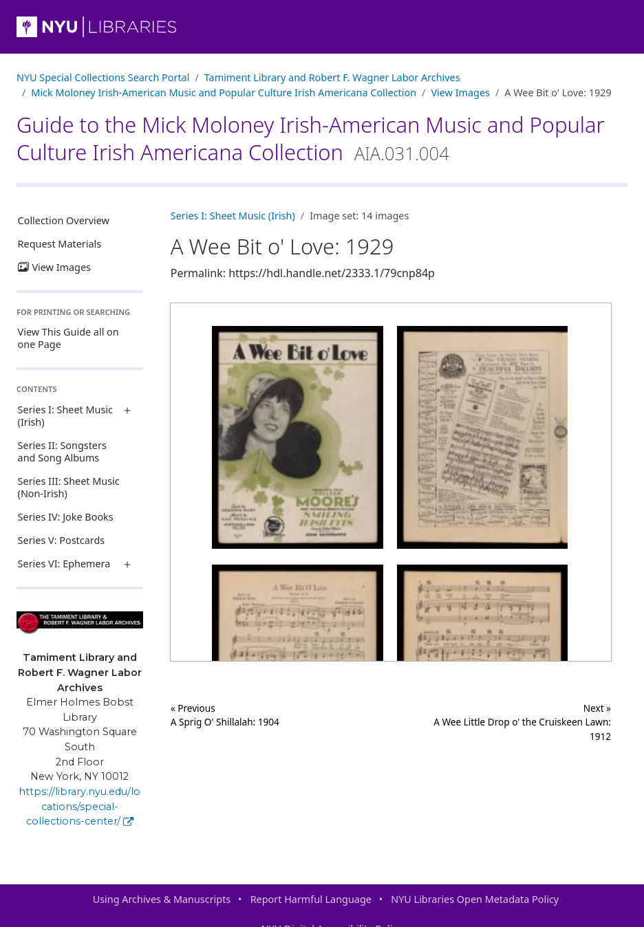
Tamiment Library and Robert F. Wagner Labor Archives (332, 77)
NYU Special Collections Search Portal (103, 77)
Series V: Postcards (61, 540)
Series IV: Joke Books (66, 516)
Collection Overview (63, 220)
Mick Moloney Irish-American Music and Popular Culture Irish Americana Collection (223, 92)
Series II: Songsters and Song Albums (62, 451)
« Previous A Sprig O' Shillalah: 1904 (225, 714)
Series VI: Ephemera (64, 563)
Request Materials (60, 243)
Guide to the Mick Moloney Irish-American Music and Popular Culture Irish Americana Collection (311, 138)
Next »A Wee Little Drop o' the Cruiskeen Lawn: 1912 (522, 722)
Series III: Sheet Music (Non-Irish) (69, 487)
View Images (460, 92)
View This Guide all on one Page (68, 338)
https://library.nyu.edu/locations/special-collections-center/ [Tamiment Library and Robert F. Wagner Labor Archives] (79, 806)
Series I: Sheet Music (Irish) (65, 415)
